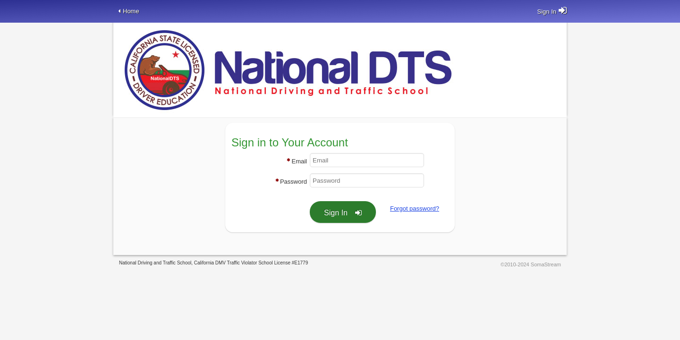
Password (293, 181)
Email (299, 161)
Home (131, 11)
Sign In (336, 213)
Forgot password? (414, 208)
